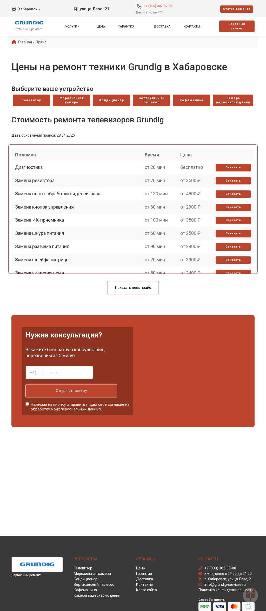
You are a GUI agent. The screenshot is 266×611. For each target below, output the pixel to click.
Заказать (231, 176)
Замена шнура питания (41, 266)
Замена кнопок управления (46, 230)
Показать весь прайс (133, 289)
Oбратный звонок (236, 26)
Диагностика (31, 175)
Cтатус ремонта (236, 9)
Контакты (192, 26)
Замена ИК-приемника (41, 248)
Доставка (162, 26)
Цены (101, 26)
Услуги (71, 26)
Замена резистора (37, 193)
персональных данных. (81, 408)
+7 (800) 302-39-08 (158, 6)
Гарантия (126, 26)
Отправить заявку (59, 392)
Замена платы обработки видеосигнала (60, 212)
